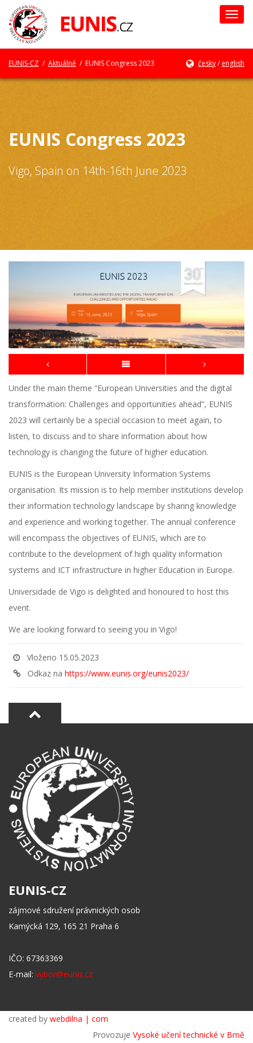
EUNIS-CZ (24, 63)
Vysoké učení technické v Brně (188, 1034)
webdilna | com (79, 1018)
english (233, 63)
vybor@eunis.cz (64, 974)
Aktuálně (62, 63)
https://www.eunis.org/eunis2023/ (127, 673)
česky (207, 63)
